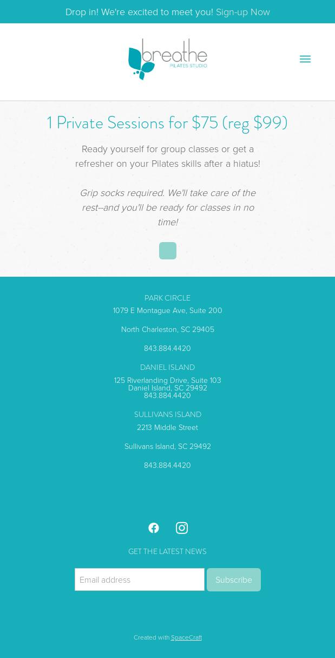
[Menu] (305, 59)
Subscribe (233, 579)
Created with (168, 637)
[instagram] (182, 527)
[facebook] (153, 527)
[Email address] (140, 579)
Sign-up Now (243, 11)
